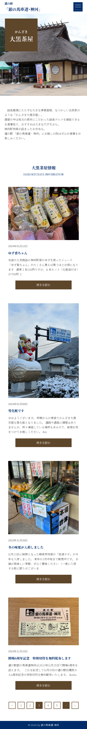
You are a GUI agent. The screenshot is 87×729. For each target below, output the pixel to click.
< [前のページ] (12, 705)
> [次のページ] (75, 705)
